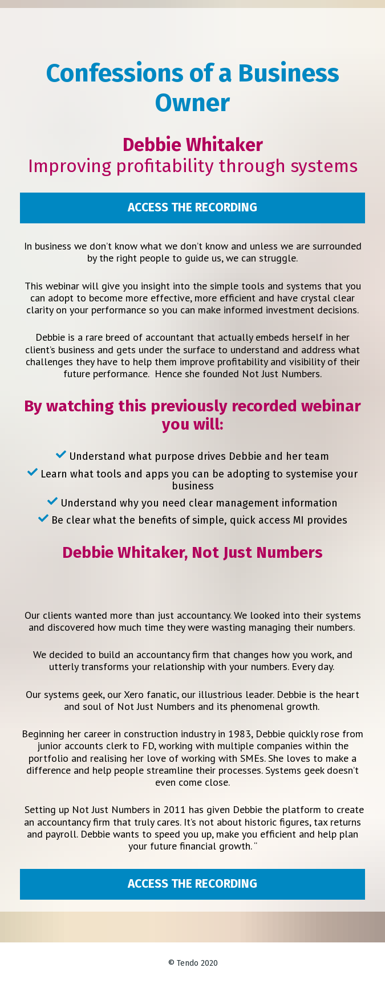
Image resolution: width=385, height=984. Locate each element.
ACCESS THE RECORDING (192, 207)
